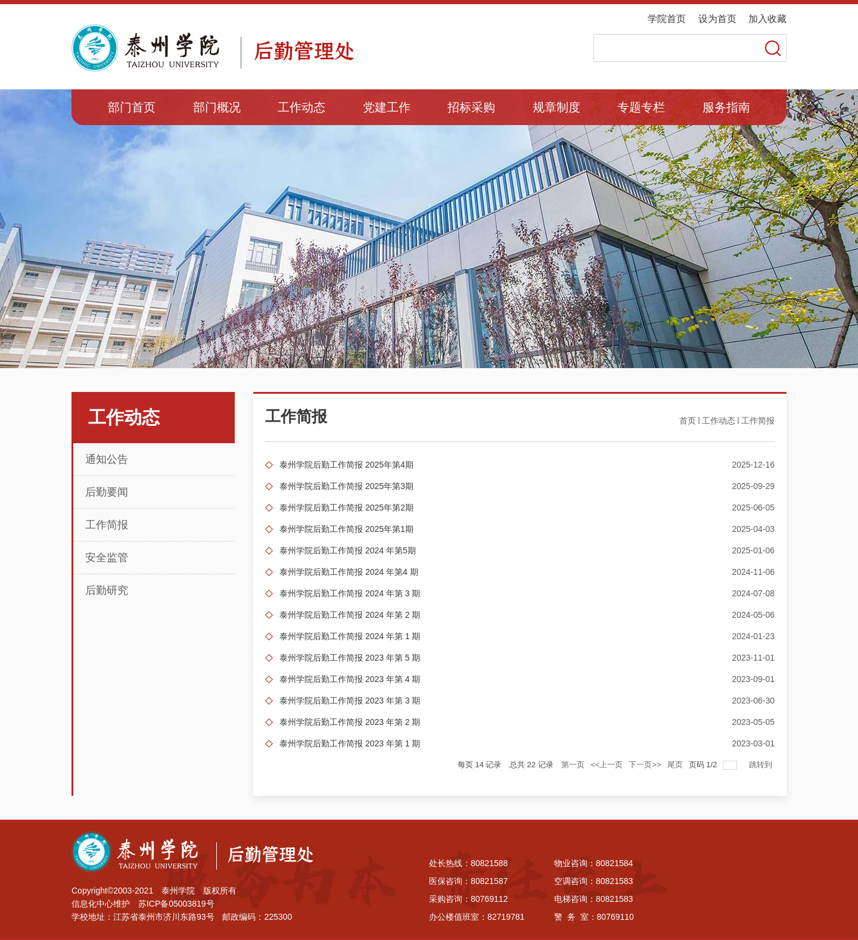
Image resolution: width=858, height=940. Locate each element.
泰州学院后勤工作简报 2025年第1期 (346, 529)
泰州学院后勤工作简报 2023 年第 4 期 (350, 679)
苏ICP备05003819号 (176, 903)
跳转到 (762, 764)
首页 (687, 420)
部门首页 (132, 107)
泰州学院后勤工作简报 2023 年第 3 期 (350, 700)
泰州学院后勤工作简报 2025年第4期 (346, 464)
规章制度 (556, 107)
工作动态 (301, 107)
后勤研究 (106, 590)
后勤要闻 (106, 492)
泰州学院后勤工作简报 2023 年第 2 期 (350, 722)
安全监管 (106, 558)
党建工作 (387, 107)
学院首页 (667, 19)
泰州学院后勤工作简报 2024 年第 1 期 (350, 636)
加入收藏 (767, 19)
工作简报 (106, 525)
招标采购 (471, 107)
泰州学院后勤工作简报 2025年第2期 (346, 507)
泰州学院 (178, 890)
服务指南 (726, 107)
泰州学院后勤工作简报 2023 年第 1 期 (350, 743)
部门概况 (217, 107)
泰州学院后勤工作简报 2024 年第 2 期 (350, 615)
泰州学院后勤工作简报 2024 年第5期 (347, 550)
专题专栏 (641, 107)
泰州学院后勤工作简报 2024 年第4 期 (348, 572)
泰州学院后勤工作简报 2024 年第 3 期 (350, 593)
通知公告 (106, 459)
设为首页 (717, 19)
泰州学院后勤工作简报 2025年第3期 (346, 486)
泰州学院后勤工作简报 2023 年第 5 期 (350, 657)
